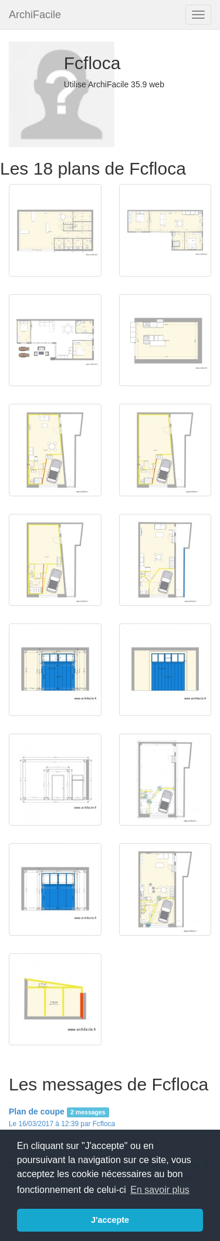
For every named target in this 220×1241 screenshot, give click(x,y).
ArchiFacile (35, 15)
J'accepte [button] (110, 1220)
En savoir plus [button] (159, 1190)
